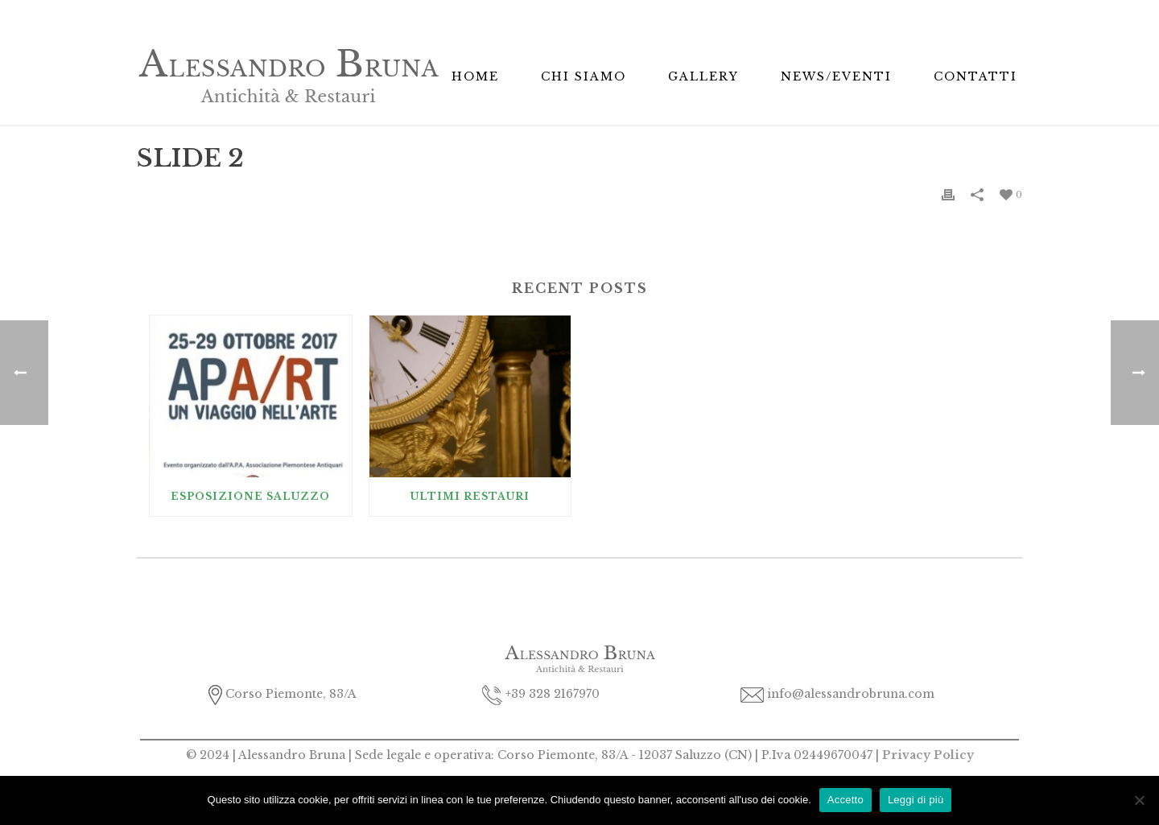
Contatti (975, 76)
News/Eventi (836, 76)
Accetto (845, 800)
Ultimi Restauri (470, 496)
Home (475, 76)
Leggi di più (916, 800)
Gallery (703, 76)
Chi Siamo (583, 76)
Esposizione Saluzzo (250, 496)
